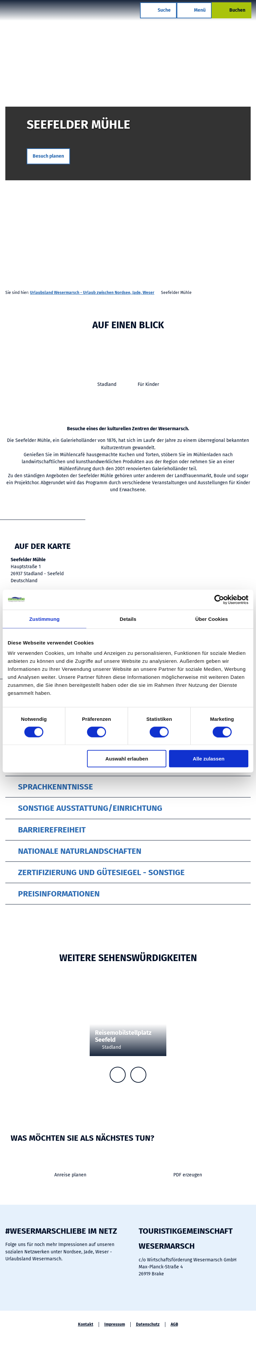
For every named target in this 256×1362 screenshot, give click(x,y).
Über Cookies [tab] (211, 619)
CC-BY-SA (253, 191)
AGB (174, 1324)
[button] (48, 156)
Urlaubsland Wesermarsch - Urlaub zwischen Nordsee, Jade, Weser (92, 292)
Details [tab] (128, 619)
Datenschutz (148, 1324)
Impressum (114, 1324)
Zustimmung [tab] (44, 619)
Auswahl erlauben (126, 758)
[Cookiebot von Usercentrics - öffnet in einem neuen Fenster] (219, 600)
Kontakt (85, 1324)
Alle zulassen (208, 758)
